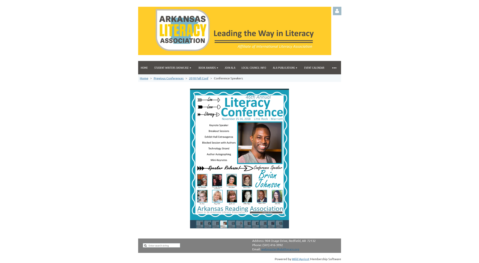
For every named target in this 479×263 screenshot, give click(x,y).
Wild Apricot (300, 259)
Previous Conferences (169, 78)
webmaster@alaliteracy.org (280, 249)
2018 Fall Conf (198, 78)
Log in (337, 11)
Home (144, 78)
